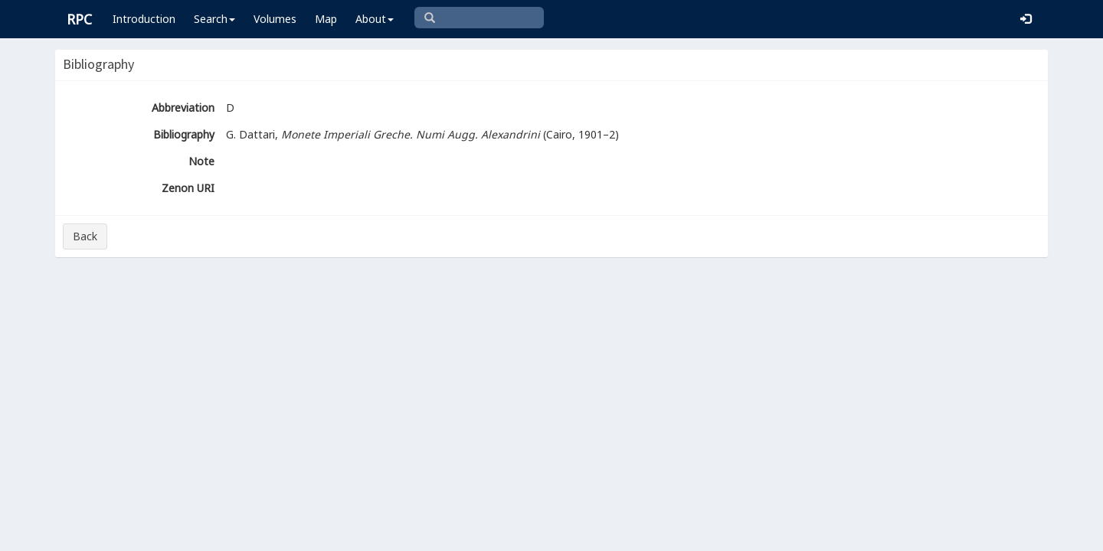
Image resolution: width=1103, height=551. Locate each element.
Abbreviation (183, 107)
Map (326, 18)
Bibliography (183, 134)
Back (85, 236)
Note (201, 161)
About (374, 18)
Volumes (275, 18)
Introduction (144, 18)
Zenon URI (188, 188)
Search (214, 18)
